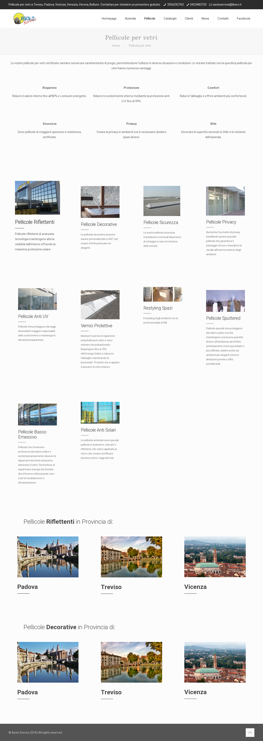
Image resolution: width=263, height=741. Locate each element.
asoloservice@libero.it (227, 4)
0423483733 (198, 4)
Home (116, 45)
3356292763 (175, 4)
